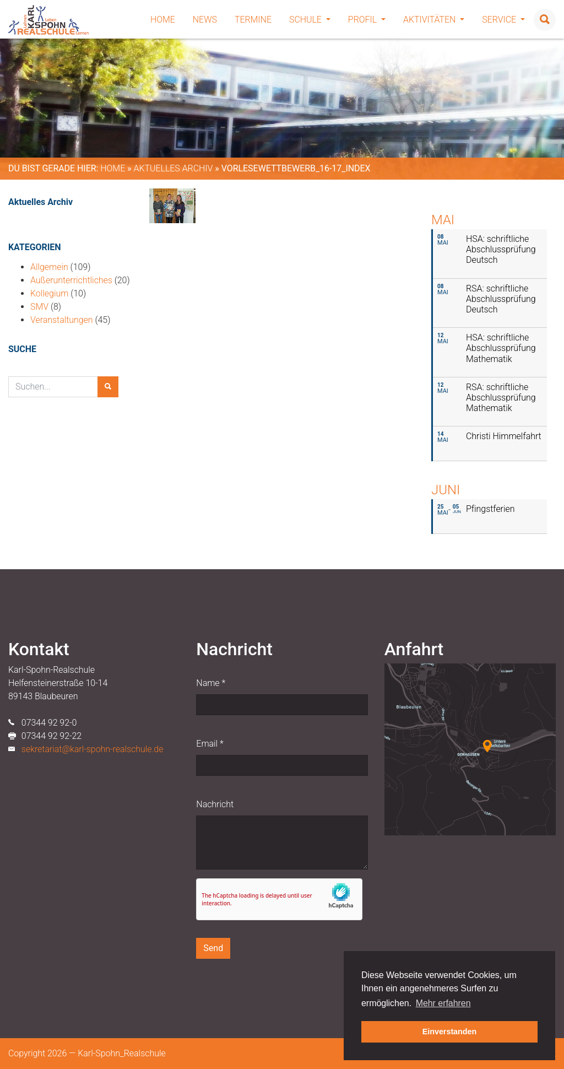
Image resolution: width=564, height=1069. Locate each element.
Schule (309, 19)
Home (162, 19)
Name (210, 683)
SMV (39, 306)
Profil (367, 19)
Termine (253, 19)
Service (503, 19)
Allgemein (49, 267)
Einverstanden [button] (449, 1031)
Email (209, 743)
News (205, 19)
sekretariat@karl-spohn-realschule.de (92, 749)
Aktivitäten (433, 19)
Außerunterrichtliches (71, 280)
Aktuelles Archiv (173, 168)
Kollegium (49, 293)
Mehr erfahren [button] (443, 1003)
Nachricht (215, 804)
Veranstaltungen (61, 320)
